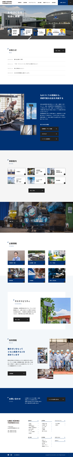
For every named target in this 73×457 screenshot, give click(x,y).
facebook (8, 455)
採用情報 (43, 437)
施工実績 (30, 437)
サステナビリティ (58, 420)
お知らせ (56, 440)
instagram (11, 455)
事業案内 (30, 420)
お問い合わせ (57, 437)
